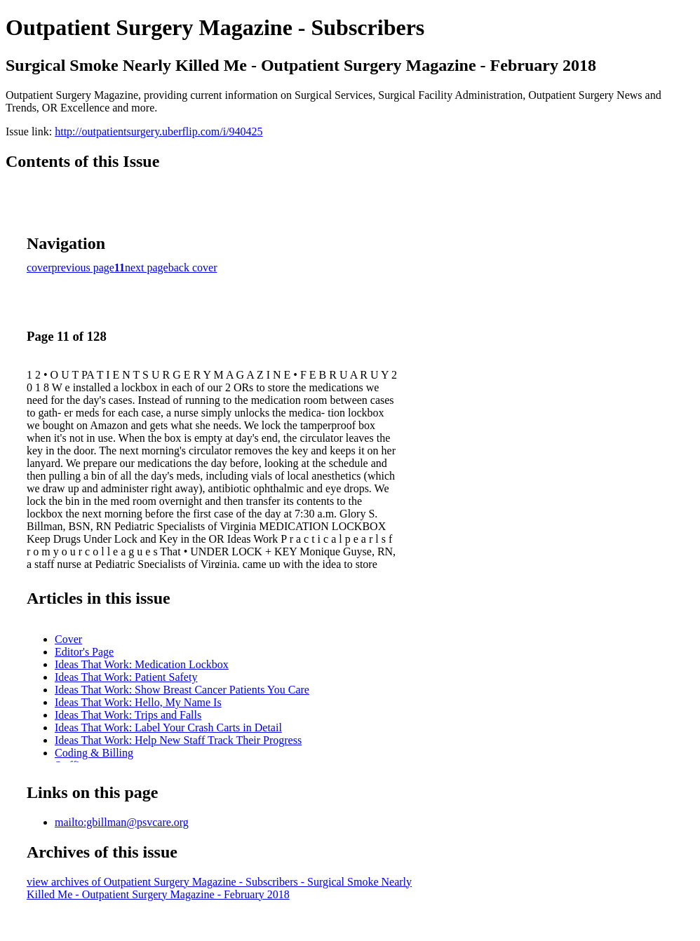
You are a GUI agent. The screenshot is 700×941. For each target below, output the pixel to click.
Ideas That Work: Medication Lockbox (142, 664)
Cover (68, 639)
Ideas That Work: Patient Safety (126, 677)
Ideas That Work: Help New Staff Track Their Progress (178, 740)
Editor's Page (84, 652)
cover (39, 267)
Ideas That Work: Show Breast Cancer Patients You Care (182, 690)
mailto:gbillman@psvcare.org (122, 822)
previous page (83, 267)
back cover (192, 267)
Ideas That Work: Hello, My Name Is (138, 702)
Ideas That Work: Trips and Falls (128, 715)
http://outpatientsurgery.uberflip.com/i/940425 (158, 131)
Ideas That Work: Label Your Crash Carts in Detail (168, 727)
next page (146, 267)
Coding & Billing (94, 753)
